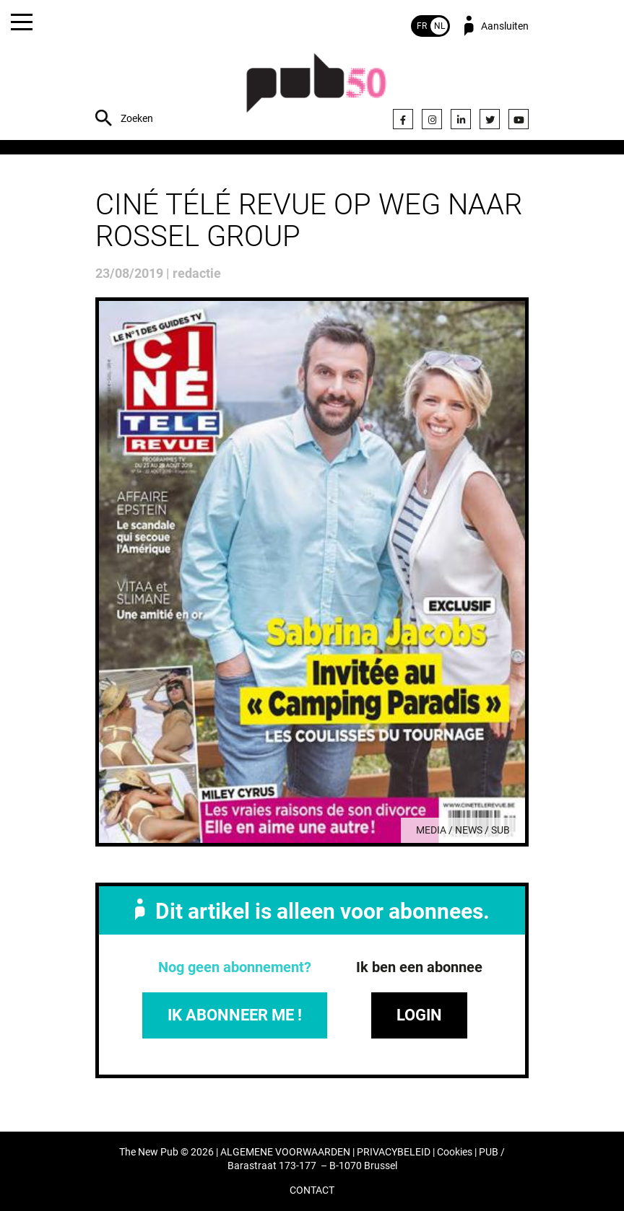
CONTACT (312, 1190)
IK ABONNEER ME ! (235, 1015)
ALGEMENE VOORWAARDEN (285, 1152)
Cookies (454, 1152)
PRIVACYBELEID (393, 1152)
